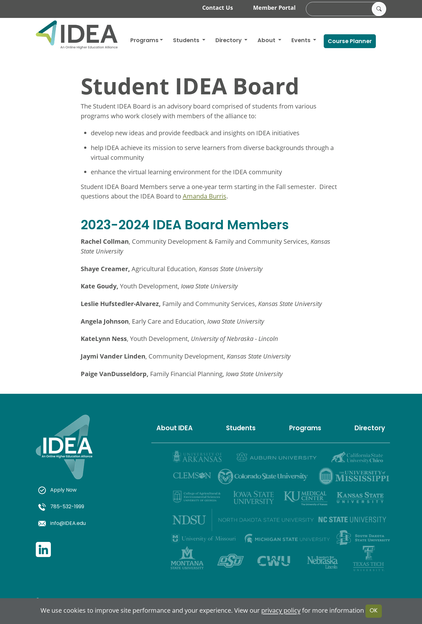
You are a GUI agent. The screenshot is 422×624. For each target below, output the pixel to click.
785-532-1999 (61, 507)
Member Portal (274, 7)
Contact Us (217, 7)
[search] (345, 9)
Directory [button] (229, 40)
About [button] (267, 40)
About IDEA (174, 428)
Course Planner (350, 41)
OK (374, 611)
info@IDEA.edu (62, 524)
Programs (144, 40)
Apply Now (57, 490)
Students (187, 40)
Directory (369, 428)
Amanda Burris (204, 196)
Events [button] (301, 40)
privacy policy (280, 610)
